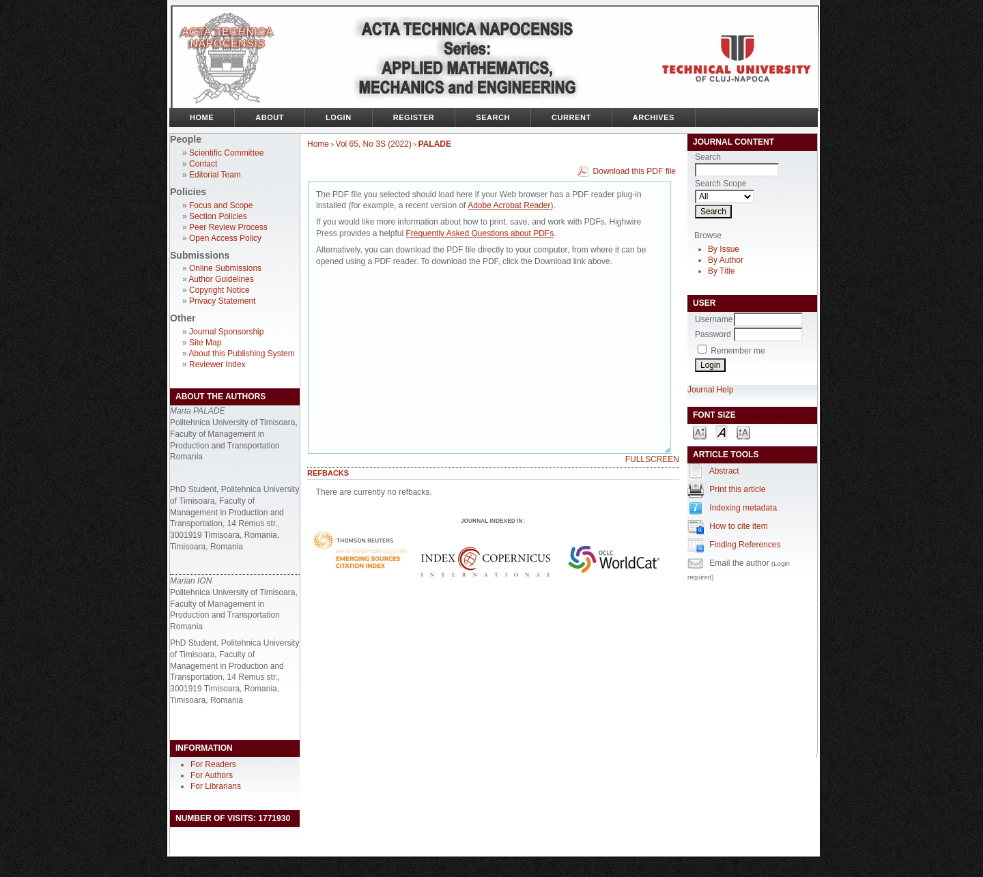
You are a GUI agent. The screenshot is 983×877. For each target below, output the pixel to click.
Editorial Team (215, 174)
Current (571, 117)
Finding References (744, 544)
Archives (653, 117)
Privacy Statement (222, 301)
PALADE (434, 144)
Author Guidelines (220, 279)
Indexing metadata (743, 508)
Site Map (205, 342)
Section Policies (218, 216)
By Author (725, 260)
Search (493, 117)
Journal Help (710, 389)
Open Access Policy (225, 238)
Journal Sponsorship (226, 331)
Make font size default (721, 432)
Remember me (738, 351)
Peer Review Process (228, 227)
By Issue (723, 249)
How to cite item (738, 526)
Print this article (737, 489)
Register (414, 117)
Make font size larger (743, 432)
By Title (721, 271)
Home (202, 117)
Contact (203, 164)
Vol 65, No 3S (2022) (374, 144)
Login (339, 117)
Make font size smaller (700, 432)
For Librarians (215, 786)
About (269, 117)
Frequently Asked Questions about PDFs (479, 233)
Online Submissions (225, 268)
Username (713, 319)
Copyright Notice (219, 290)
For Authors (211, 775)
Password (713, 334)
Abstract (724, 471)
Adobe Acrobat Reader (509, 205)
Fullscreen (652, 459)
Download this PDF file (634, 171)
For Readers (213, 764)
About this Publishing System (241, 353)
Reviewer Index (217, 364)
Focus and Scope (221, 205)
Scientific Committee (226, 153)
